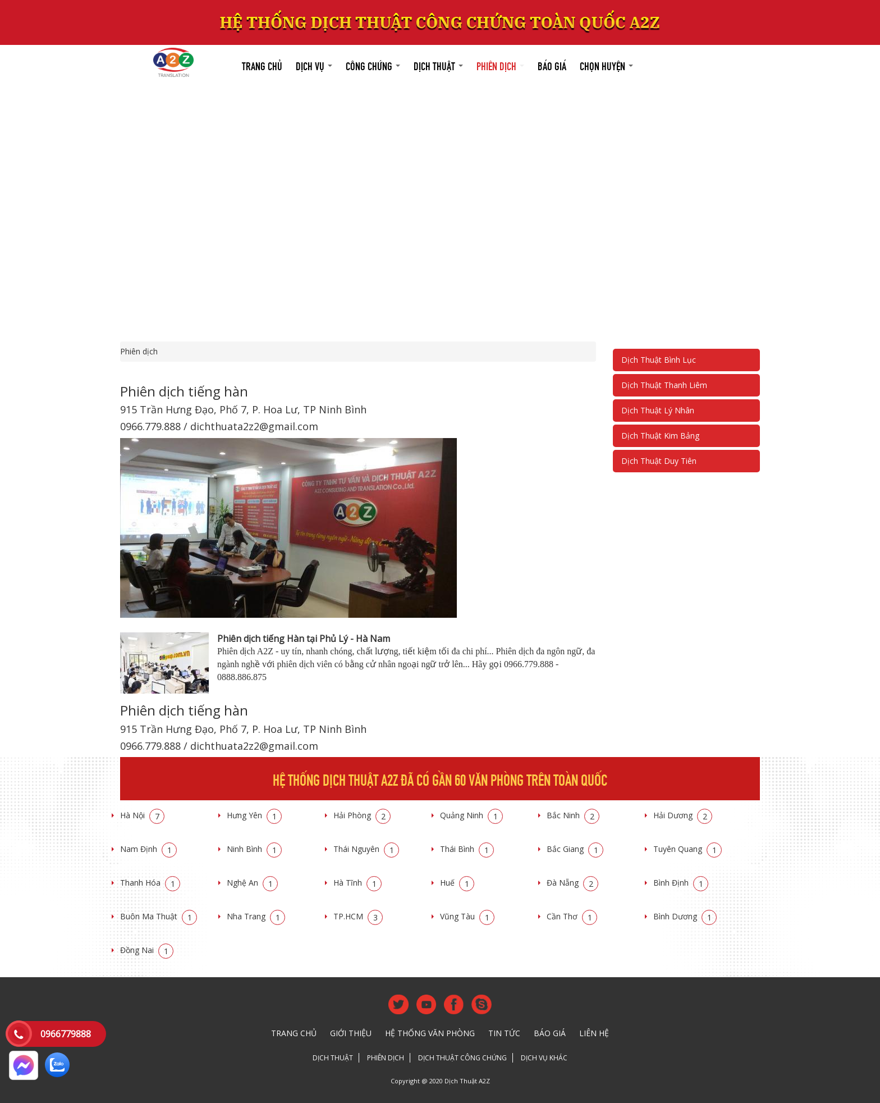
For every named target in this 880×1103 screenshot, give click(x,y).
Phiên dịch (500, 64)
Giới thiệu (351, 1033)
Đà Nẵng (572, 882)
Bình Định (680, 882)
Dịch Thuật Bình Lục (658, 359)
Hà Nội (142, 815)
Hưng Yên (254, 815)
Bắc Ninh (573, 815)
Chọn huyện (606, 64)
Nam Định (148, 849)
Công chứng (373, 64)
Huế (457, 882)
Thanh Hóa (150, 882)
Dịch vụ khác (544, 1058)
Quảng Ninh (471, 815)
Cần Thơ (572, 916)
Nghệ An (252, 882)
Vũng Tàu (467, 916)
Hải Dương (682, 815)
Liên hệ (594, 1033)
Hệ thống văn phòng (430, 1033)
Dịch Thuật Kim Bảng (660, 435)
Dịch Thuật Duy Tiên (658, 460)
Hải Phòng (362, 815)
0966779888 (65, 1034)
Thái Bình (467, 849)
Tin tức (504, 1033)
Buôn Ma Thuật (158, 916)
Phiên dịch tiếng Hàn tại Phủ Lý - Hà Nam (303, 638)
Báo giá (552, 64)
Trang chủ (262, 64)
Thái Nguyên (366, 849)
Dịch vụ (314, 64)
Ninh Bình (254, 849)
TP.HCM (358, 916)
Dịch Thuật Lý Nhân (657, 410)
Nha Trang (256, 916)
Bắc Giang (575, 849)
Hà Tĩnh (357, 882)
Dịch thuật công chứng (462, 1058)
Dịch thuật (438, 64)
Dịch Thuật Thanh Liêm (664, 385)
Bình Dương (685, 916)
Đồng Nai (146, 950)
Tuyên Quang (687, 849)
